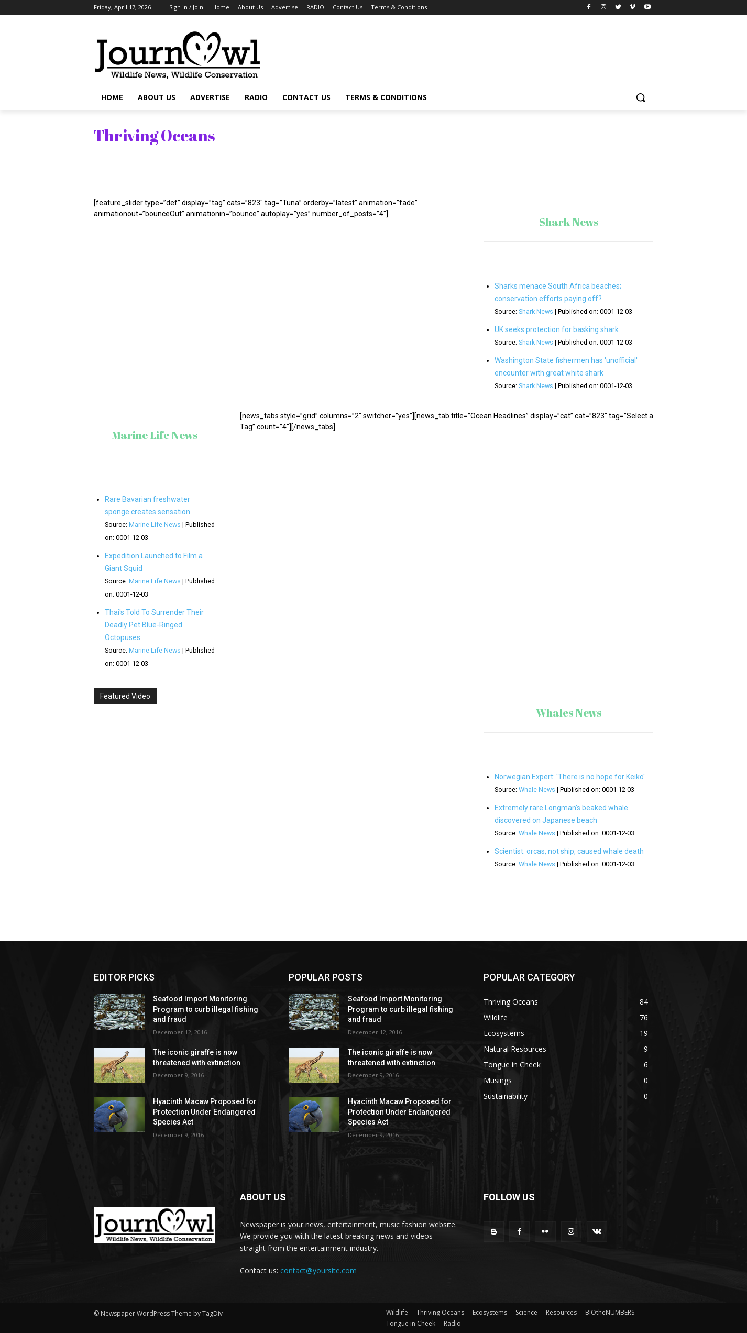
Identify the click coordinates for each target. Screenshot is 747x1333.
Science (526, 1312)
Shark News (536, 311)
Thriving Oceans (440, 1312)
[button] (640, 97)
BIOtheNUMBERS (609, 1312)
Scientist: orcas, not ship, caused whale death (569, 851)
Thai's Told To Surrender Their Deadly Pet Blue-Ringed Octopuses (154, 625)
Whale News (537, 790)
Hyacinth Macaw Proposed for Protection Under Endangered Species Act (205, 1111)
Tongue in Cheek (410, 1323)
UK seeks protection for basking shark (557, 329)
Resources (561, 1312)
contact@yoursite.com (318, 1270)
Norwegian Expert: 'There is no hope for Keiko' (570, 777)
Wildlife (397, 1312)
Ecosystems (490, 1312)
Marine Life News (155, 524)
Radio (452, 1323)
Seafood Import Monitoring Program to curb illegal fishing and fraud (205, 1009)
